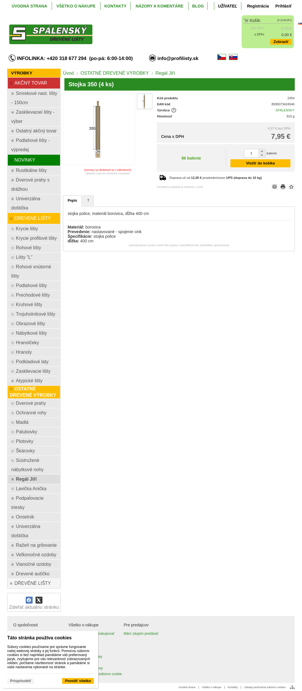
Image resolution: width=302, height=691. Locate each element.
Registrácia (258, 6)
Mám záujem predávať (141, 634)
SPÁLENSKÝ (285, 110)
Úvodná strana (186, 687)
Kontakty (233, 687)
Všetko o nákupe (211, 687)
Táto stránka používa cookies (39, 637)
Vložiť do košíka (260, 163)
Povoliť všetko (78, 681)
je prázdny (284, 20)
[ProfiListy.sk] (115, 30)
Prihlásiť (283, 6)
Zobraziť (280, 42)
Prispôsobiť (20, 681)
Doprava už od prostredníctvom (215, 177)
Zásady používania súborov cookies (265, 687)
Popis (72, 201)
